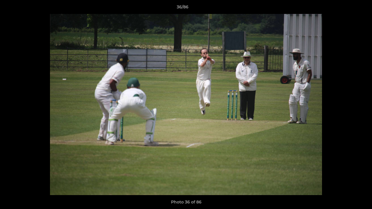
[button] (347, 8)
